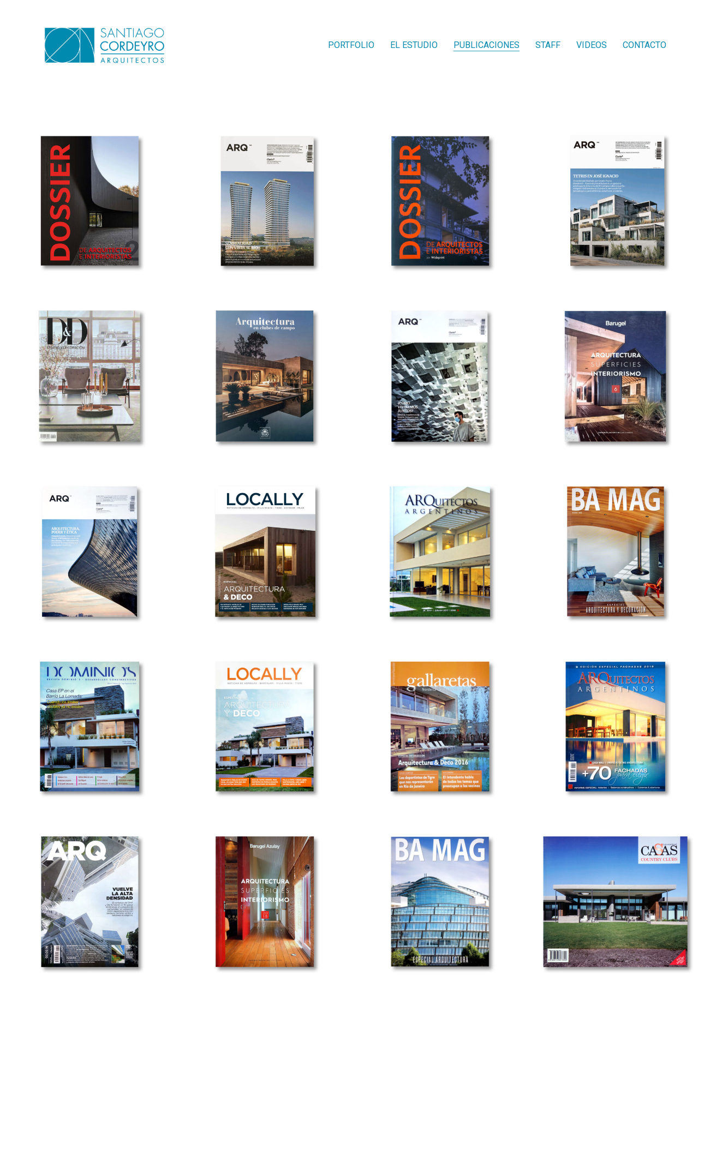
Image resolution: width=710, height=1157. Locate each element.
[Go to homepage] (104, 45)
